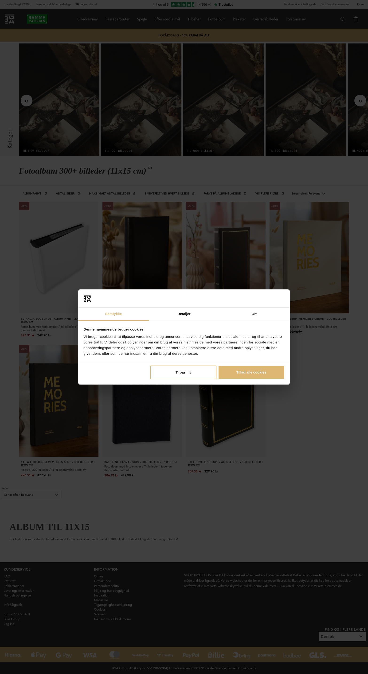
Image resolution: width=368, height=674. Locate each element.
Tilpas (183, 372)
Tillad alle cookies (251, 372)
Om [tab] (254, 314)
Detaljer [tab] (184, 314)
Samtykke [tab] (113, 314)
